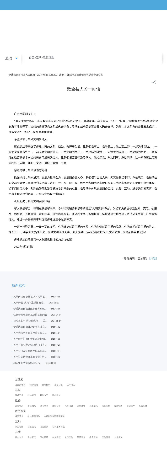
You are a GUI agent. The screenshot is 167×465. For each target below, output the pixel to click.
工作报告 (71, 385)
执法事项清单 (34, 416)
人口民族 (69, 437)
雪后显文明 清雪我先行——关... (30, 320)
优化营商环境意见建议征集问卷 (30, 314)
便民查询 (44, 427)
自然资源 (56, 437)
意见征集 (48, 57)
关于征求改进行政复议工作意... (30, 351)
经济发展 (81, 437)
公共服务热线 (58, 427)
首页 (31, 57)
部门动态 (44, 406)
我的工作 (19, 395)
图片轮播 (143, 406)
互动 (8, 58)
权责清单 (19, 416)
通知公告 (56, 406)
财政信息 (93, 406)
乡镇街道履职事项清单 (54, 416)
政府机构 (46, 385)
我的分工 (44, 395)
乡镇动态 (32, 406)
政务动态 (19, 406)
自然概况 (32, 437)
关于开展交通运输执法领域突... (30, 345)
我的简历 (32, 395)
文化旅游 (118, 437)
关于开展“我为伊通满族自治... (29, 302)
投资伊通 (93, 437)
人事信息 (69, 406)
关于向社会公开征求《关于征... (30, 296)
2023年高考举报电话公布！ (27, 363)
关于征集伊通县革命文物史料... (30, 357)
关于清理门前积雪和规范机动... (30, 339)
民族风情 (106, 437)
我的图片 (56, 395)
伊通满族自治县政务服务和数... (30, 308)
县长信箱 (32, 427)
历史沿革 (44, 437)
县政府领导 (20, 385)
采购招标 (106, 406)
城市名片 (19, 437)
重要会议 (58, 385)
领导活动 (34, 385)
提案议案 (118, 406)
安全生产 (131, 406)
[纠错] (153, 258)
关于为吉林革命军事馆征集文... (30, 333)
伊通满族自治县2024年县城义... (30, 326)
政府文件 (81, 406)
